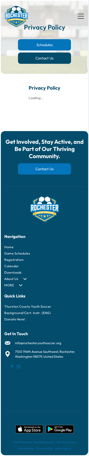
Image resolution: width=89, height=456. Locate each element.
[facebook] (12, 367)
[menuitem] (33, 247)
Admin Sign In (63, 448)
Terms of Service (66, 442)
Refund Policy (26, 448)
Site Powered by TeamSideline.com (34, 442)
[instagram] (18, 367)
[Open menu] (81, 16)
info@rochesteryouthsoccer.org (38, 343)
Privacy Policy (44, 448)
